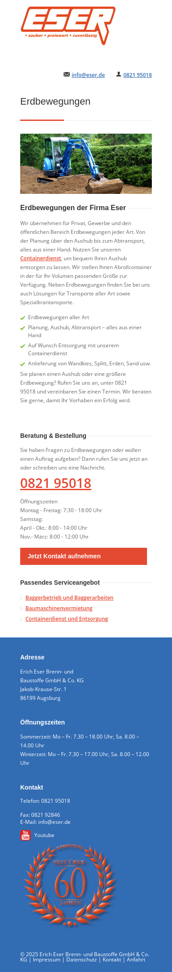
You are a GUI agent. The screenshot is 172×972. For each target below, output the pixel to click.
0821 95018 (137, 75)
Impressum (47, 959)
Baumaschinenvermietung (59, 608)
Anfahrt (136, 959)
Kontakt (112, 959)
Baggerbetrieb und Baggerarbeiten (69, 597)
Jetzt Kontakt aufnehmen (64, 556)
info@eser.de (88, 75)
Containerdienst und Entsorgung (66, 619)
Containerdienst (40, 258)
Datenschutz (81, 959)
